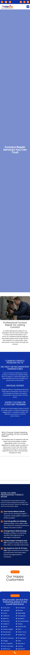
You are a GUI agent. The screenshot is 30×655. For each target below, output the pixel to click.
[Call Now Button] (15, 652)
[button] (28, 6)
